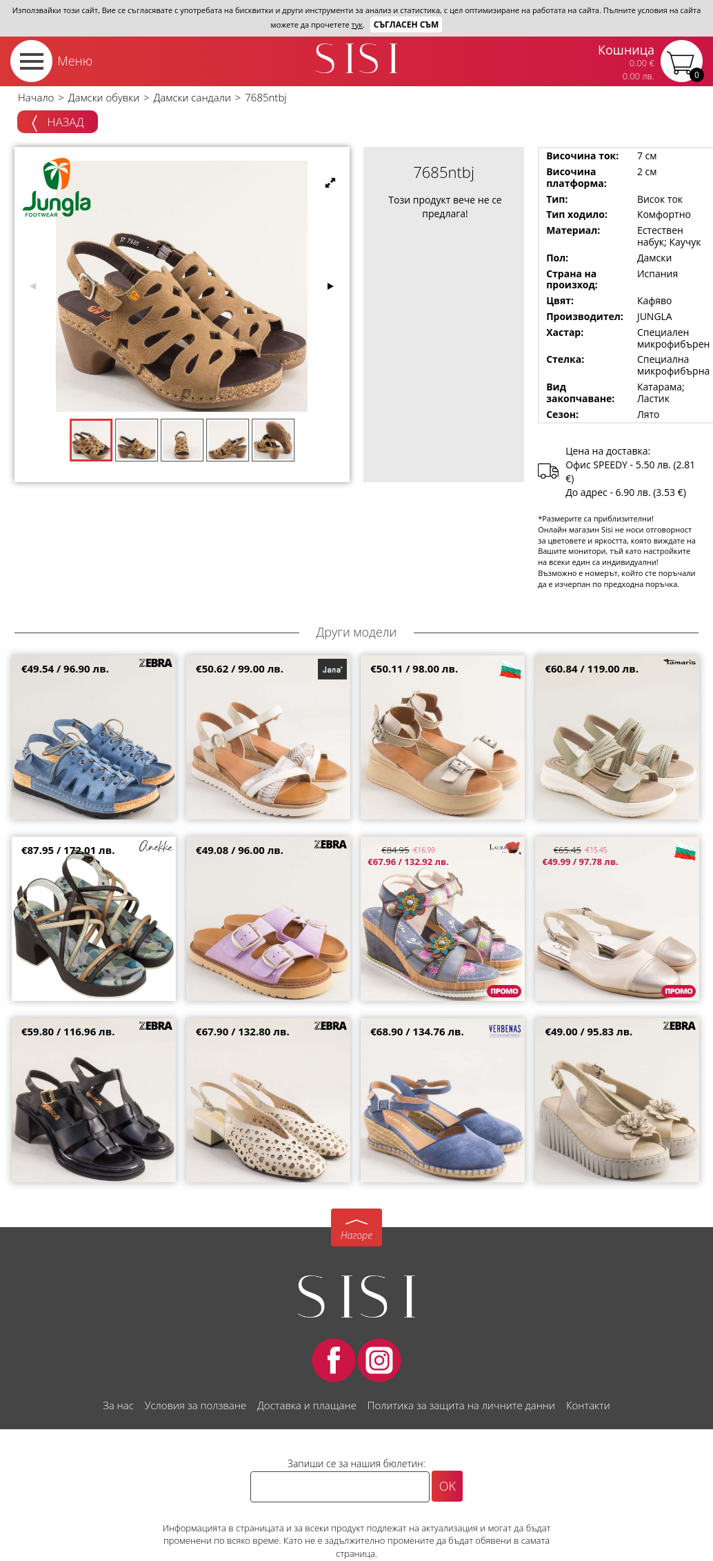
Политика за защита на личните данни (461, 1405)
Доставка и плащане (306, 1405)
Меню (74, 60)
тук (357, 24)
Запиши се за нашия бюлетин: (356, 1463)
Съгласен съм (406, 24)
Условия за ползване (195, 1405)
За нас (118, 1405)
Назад (57, 123)
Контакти (588, 1405)
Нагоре (356, 1235)
